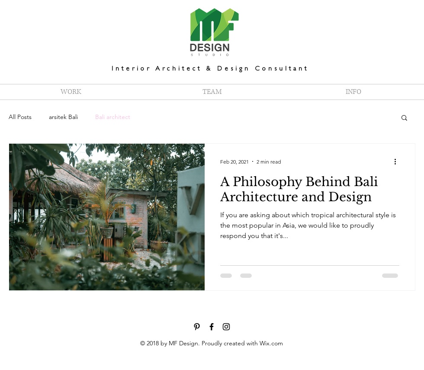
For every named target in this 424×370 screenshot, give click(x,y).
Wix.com (271, 343)
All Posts (20, 117)
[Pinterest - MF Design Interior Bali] (197, 326)
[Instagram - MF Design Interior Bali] (226, 326)
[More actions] (398, 161)
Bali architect (112, 117)
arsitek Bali (63, 117)
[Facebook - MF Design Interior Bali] (211, 326)
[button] (404, 118)
